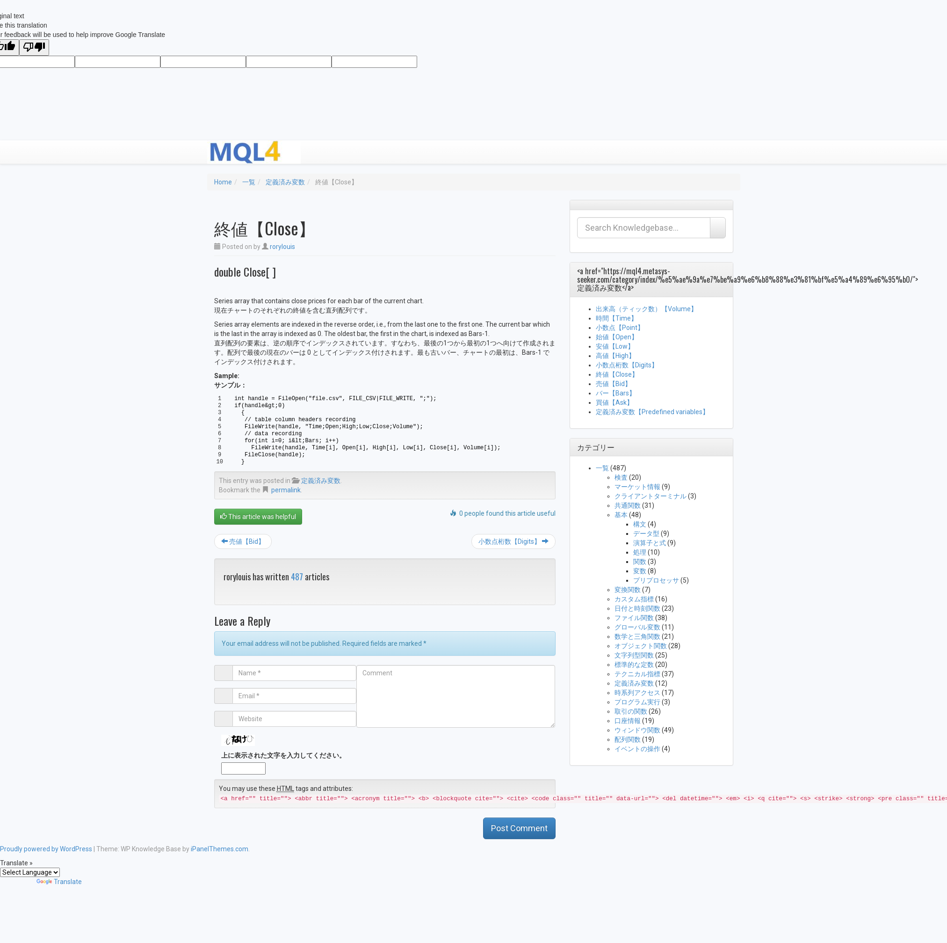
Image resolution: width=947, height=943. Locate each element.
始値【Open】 (617, 337)
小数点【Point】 (620, 327)
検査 (621, 477)
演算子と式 (649, 543)
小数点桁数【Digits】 (513, 541)
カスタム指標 (634, 599)
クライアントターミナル (650, 496)
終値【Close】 (617, 374)
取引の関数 (630, 711)
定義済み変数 (285, 182)
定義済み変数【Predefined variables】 (652, 412)
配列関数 (627, 739)
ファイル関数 (634, 617)
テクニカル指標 (637, 674)
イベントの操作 (637, 749)
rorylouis (282, 246)
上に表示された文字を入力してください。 (283, 755)
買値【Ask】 (614, 402)
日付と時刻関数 (637, 608)
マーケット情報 (637, 486)
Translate (59, 881)
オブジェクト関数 (640, 646)
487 (297, 576)
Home (223, 182)
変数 (639, 571)
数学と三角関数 (637, 636)
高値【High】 (615, 355)
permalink (286, 490)
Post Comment (519, 828)
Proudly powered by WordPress (46, 849)
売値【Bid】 (243, 541)
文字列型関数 (634, 655)
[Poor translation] (34, 47)
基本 (621, 515)
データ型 (646, 533)
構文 (639, 524)
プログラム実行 (637, 702)
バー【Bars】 (616, 393)
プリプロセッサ (656, 580)
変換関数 (627, 589)
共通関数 (627, 505)
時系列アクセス (637, 692)
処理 (639, 552)
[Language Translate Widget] (30, 872)
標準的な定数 (634, 664)
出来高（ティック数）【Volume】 (646, 309)
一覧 (248, 182)
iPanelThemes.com (219, 849)
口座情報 (627, 720)
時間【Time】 (616, 318)
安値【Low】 (615, 346)
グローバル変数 (637, 627)
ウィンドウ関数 (637, 730)
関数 (639, 561)
